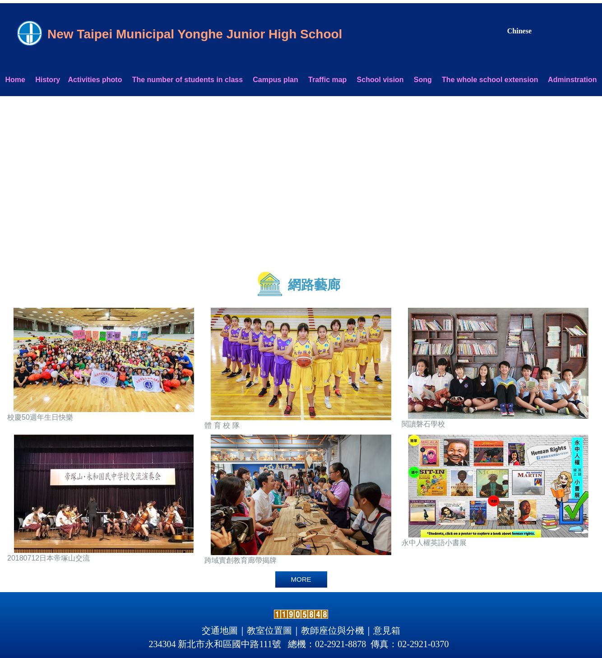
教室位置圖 (269, 630)
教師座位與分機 (332, 630)
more (301, 579)
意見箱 (386, 630)
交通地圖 (220, 630)
